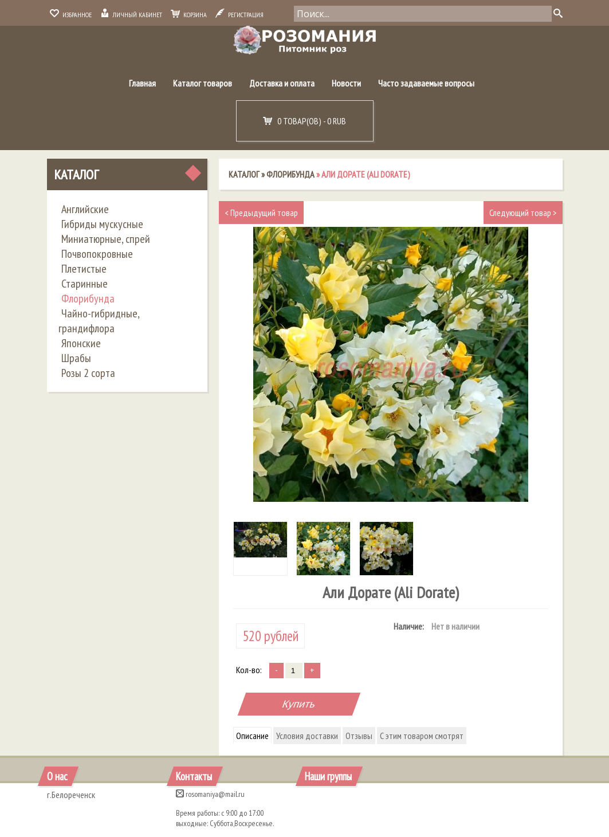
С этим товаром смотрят (421, 735)
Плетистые (84, 268)
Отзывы (358, 735)
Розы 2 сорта (88, 373)
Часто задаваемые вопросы (426, 83)
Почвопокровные (97, 253)
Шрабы (76, 358)
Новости (346, 83)
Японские (81, 343)
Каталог (76, 174)
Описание (252, 735)
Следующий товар (523, 212)
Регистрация (239, 14)
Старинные (84, 283)
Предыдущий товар (261, 212)
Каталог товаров (202, 83)
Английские (85, 209)
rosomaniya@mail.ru (210, 794)
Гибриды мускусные (102, 224)
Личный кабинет (131, 14)
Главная (142, 83)
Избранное (71, 14)
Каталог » (247, 174)
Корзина (189, 14)
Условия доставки (307, 735)
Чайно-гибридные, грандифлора (98, 321)
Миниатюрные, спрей (105, 238)
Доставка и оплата (282, 83)
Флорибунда (88, 298)
